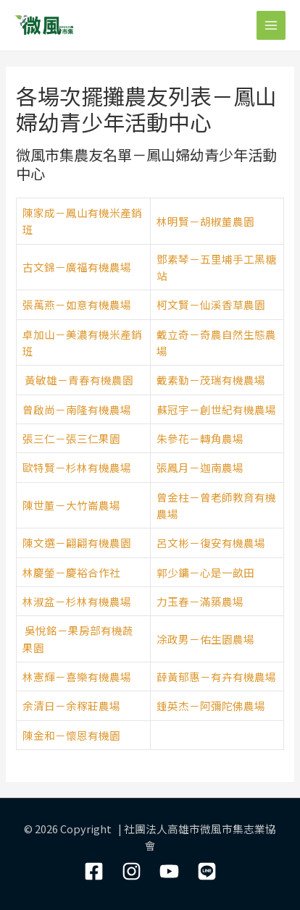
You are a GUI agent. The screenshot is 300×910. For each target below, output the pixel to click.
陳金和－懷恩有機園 (71, 735)
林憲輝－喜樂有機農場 (76, 676)
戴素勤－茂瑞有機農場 (211, 379)
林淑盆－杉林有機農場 (76, 601)
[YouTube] (169, 871)
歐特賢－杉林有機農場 (76, 467)
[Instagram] (131, 871)
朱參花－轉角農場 (200, 438)
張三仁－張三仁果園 (71, 438)
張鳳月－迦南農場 (200, 467)
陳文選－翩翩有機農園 (76, 542)
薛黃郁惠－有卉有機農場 (216, 676)
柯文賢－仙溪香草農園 (211, 304)
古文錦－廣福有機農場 (76, 266)
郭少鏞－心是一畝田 (205, 572)
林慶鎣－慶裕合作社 (71, 572)
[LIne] (207, 871)
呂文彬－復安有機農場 (211, 542)
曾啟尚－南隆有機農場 (76, 409)
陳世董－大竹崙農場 (71, 505)
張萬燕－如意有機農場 (76, 304)
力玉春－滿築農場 (200, 601)
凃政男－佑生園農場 (205, 638)
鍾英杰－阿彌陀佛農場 (211, 705)
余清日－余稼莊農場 (71, 705)
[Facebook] (94, 871)
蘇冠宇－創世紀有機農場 (216, 409)
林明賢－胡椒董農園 (205, 221)
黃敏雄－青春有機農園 (79, 379)
